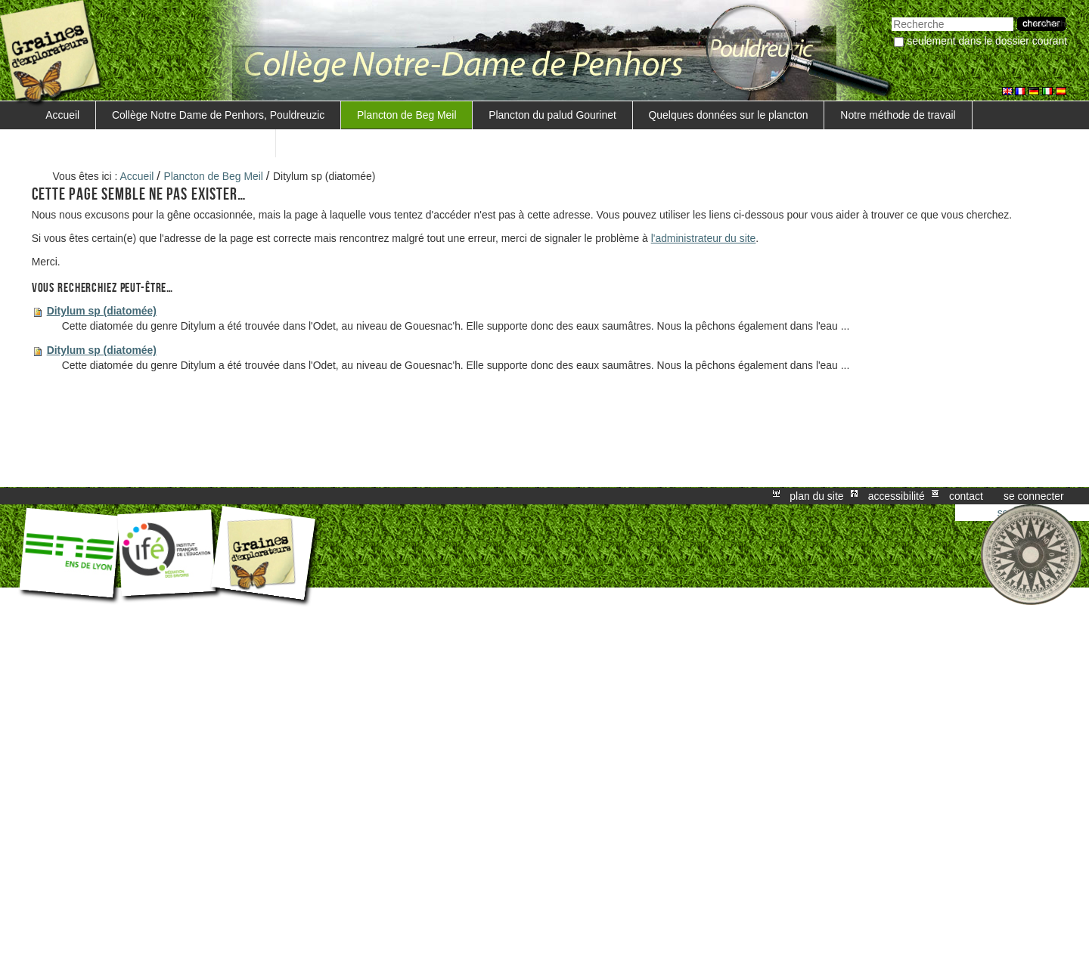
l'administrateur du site (703, 238)
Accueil (62, 115)
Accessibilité (896, 496)
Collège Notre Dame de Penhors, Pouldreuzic (218, 115)
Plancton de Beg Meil (406, 115)
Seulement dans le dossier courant (987, 41)
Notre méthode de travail (897, 115)
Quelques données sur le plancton (728, 115)
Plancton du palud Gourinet (552, 115)
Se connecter (1034, 496)
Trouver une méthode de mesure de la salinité (152, 143)
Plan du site (816, 496)
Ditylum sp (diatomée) (102, 311)
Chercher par (891, 15)
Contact (966, 496)
